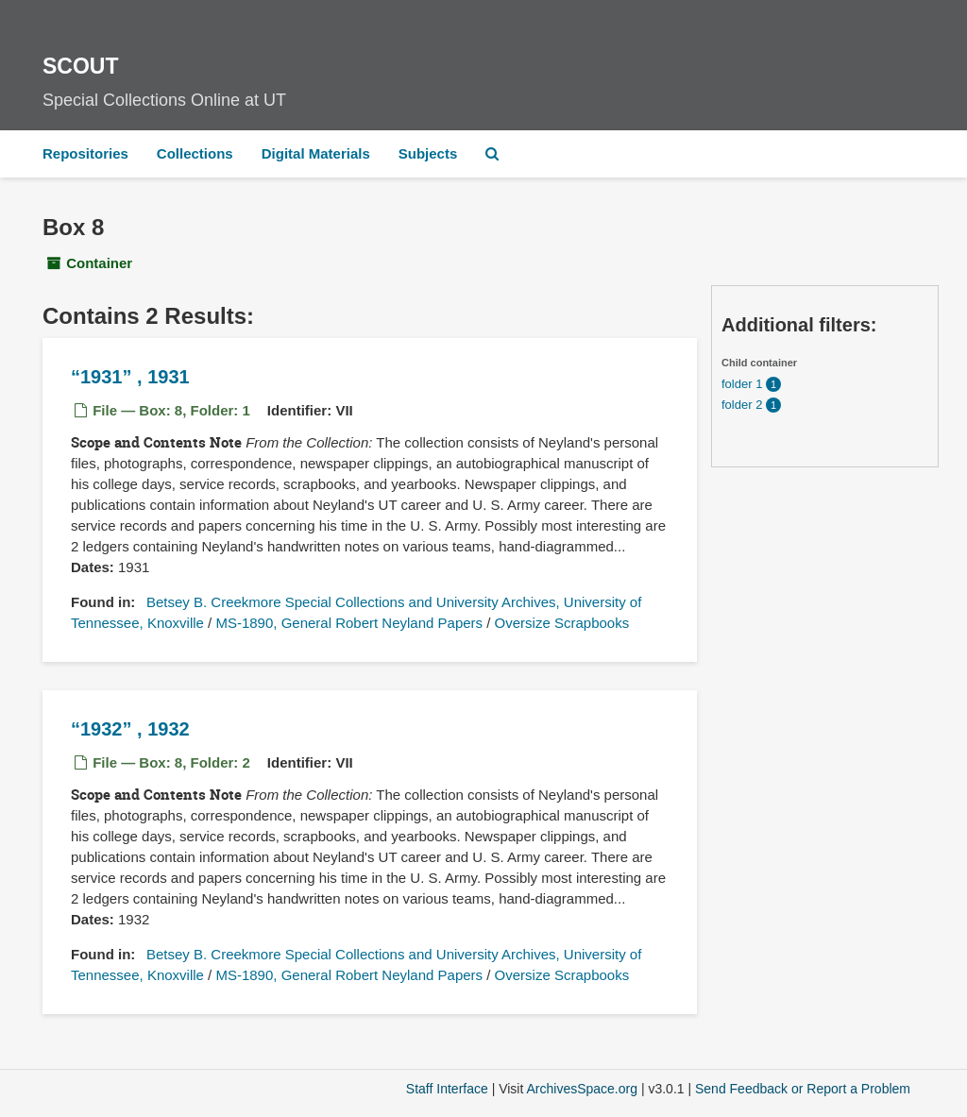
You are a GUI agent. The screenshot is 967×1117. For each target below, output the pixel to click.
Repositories (85, 153)
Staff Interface (447, 1088)
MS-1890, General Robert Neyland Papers (349, 623)
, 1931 (130, 376)
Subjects (428, 153)
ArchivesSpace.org (581, 1088)
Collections (195, 153)
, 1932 (130, 729)
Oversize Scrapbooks (562, 623)
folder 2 (743, 405)
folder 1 (743, 384)
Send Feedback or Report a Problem (802, 1088)
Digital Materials (316, 153)
